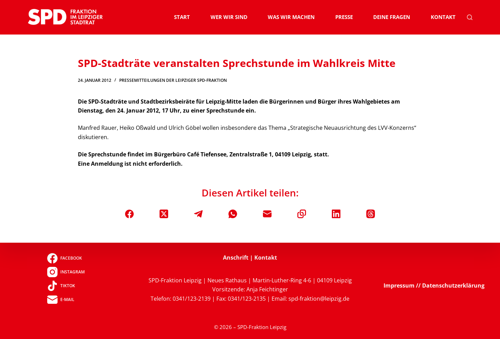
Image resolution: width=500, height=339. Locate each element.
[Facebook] (129, 214)
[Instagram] (66, 272)
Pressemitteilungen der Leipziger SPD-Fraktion (173, 80)
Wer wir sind (229, 16)
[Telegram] (198, 214)
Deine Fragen (391, 16)
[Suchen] (469, 17)
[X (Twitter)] (164, 214)
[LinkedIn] (336, 214)
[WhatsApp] (233, 214)
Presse (344, 16)
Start (182, 16)
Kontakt (443, 16)
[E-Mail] (267, 214)
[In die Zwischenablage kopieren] (302, 214)
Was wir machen (291, 16)
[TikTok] (66, 286)
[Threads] (371, 214)
